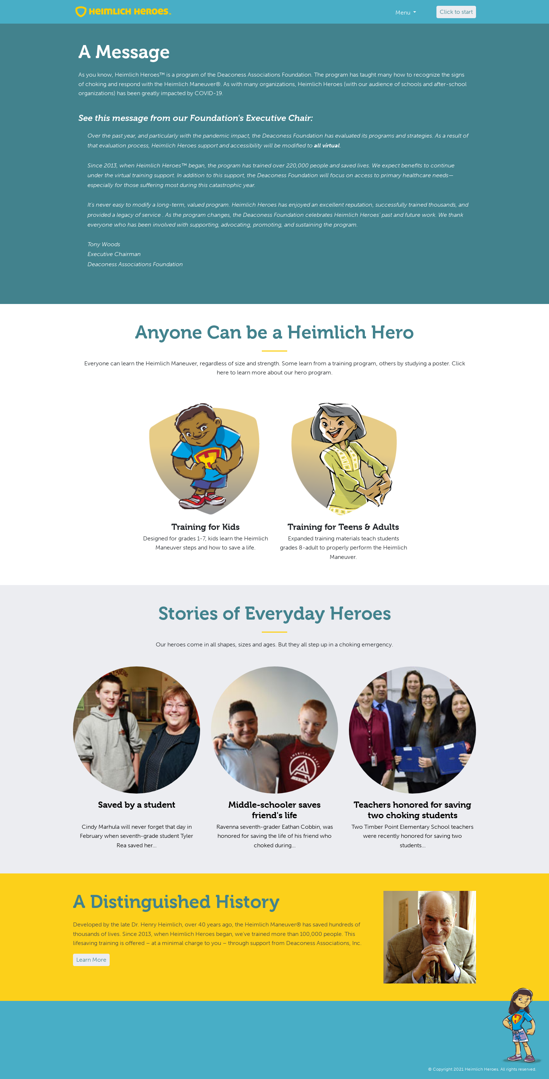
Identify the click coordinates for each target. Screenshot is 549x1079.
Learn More (91, 959)
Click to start (456, 11)
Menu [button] (403, 12)
